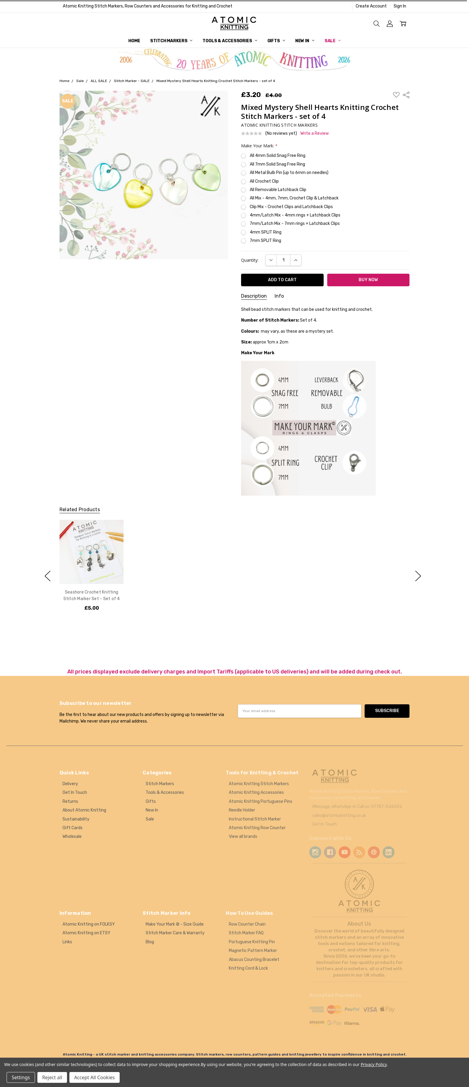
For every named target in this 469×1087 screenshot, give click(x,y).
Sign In (400, 6)
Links (67, 941)
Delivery (70, 783)
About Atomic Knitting (84, 810)
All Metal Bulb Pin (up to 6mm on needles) (289, 172)
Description (254, 296)
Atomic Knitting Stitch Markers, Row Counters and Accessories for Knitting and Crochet (147, 6)
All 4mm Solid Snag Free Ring (277, 155)
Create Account (371, 6)
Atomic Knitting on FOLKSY (89, 924)
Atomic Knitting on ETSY (86, 932)
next (418, 576)
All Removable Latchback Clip (278, 189)
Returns (70, 801)
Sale (333, 40)
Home (134, 40)
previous (47, 576)
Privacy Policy (374, 1064)
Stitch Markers (171, 40)
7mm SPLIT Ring (265, 240)
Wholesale (72, 836)
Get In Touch (75, 792)
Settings (21, 1077)
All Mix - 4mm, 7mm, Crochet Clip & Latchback (294, 198)
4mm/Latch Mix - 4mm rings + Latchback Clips (295, 215)
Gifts (276, 40)
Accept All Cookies (94, 1077)
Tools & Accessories (229, 40)
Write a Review (314, 133)
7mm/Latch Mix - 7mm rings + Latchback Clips (295, 223)
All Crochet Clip (264, 181)
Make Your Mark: (259, 146)
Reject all (52, 1077)
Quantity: (249, 260)
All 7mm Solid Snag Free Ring (277, 164)
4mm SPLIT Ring (265, 232)
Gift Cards (73, 827)
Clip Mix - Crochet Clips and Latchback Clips (291, 206)
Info (279, 296)
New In (304, 40)
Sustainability (76, 819)
